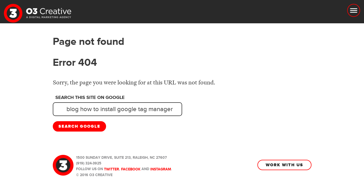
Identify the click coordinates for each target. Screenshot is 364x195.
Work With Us (284, 165)
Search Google (79, 126)
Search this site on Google (90, 97)
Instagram (160, 169)
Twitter (111, 169)
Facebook (130, 169)
